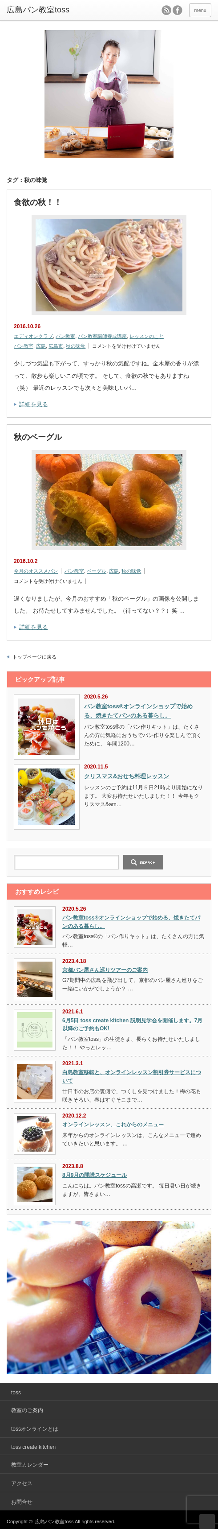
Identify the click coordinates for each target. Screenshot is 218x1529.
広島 (41, 346)
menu (200, 10)
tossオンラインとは (34, 1429)
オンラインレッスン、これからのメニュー (113, 1125)
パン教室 (65, 336)
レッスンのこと (146, 336)
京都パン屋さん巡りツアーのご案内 (105, 970)
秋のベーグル (38, 437)
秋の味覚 (75, 346)
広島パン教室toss (38, 9)
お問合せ (21, 1502)
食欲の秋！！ (38, 202)
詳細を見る (33, 404)
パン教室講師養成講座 (102, 336)
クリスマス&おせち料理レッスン (126, 776)
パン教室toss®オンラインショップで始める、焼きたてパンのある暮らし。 (138, 711)
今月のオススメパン (36, 571)
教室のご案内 (27, 1410)
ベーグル (96, 571)
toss (16, 1392)
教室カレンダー (29, 1465)
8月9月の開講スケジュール (94, 1175)
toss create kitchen (33, 1447)
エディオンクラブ (33, 336)
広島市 (55, 346)
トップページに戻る (34, 657)
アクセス (21, 1483)
